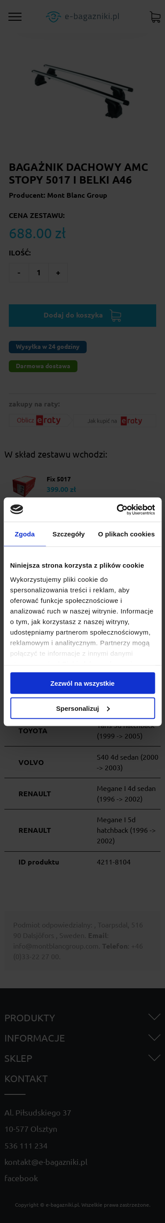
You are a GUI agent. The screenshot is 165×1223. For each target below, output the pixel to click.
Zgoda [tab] (25, 534)
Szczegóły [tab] (68, 534)
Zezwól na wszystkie (83, 683)
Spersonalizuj (83, 708)
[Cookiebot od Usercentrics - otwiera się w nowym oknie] (117, 509)
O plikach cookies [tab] (126, 534)
